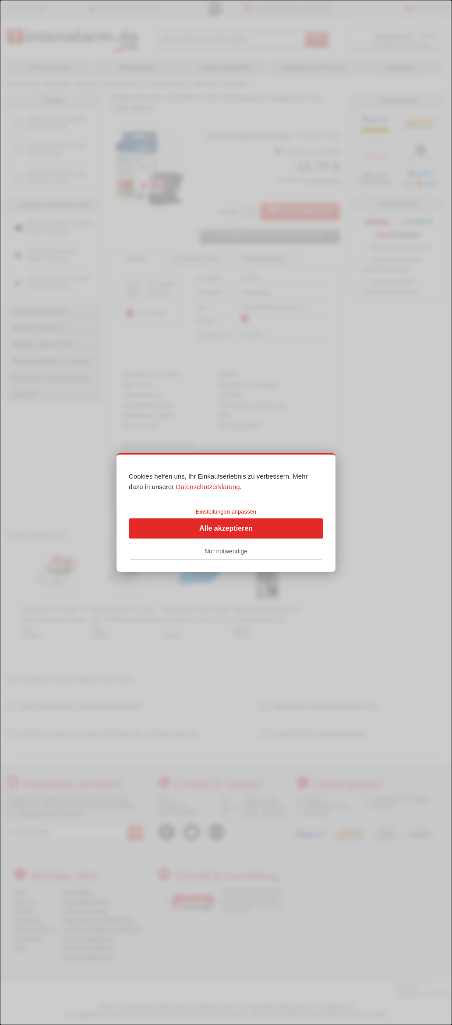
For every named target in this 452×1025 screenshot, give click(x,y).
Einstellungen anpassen (226, 511)
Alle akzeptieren (226, 528)
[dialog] (226, 512)
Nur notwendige (226, 551)
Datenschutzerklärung (208, 486)
